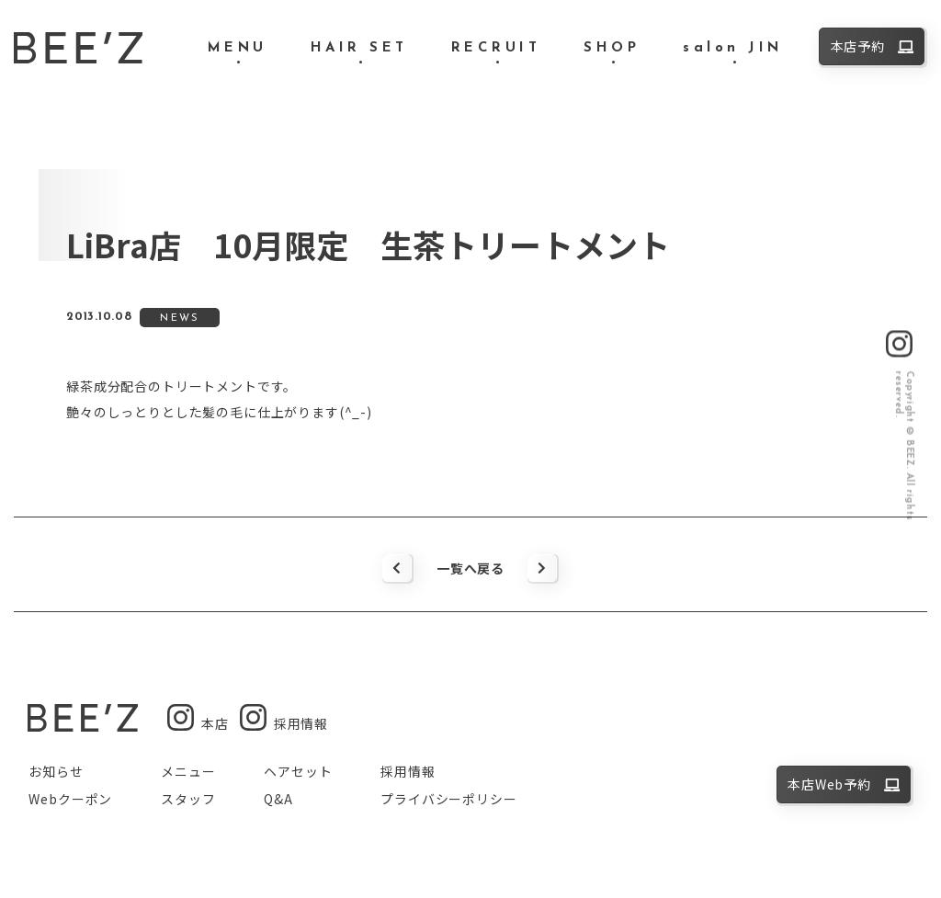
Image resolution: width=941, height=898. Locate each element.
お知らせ (55, 771)
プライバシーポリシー (448, 799)
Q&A (278, 799)
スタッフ (188, 799)
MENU (237, 48)
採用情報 (407, 771)
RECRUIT (496, 48)
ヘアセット (298, 771)
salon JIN (733, 48)
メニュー (188, 771)
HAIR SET (359, 48)
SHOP (612, 48)
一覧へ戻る (470, 568)
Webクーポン (70, 799)
